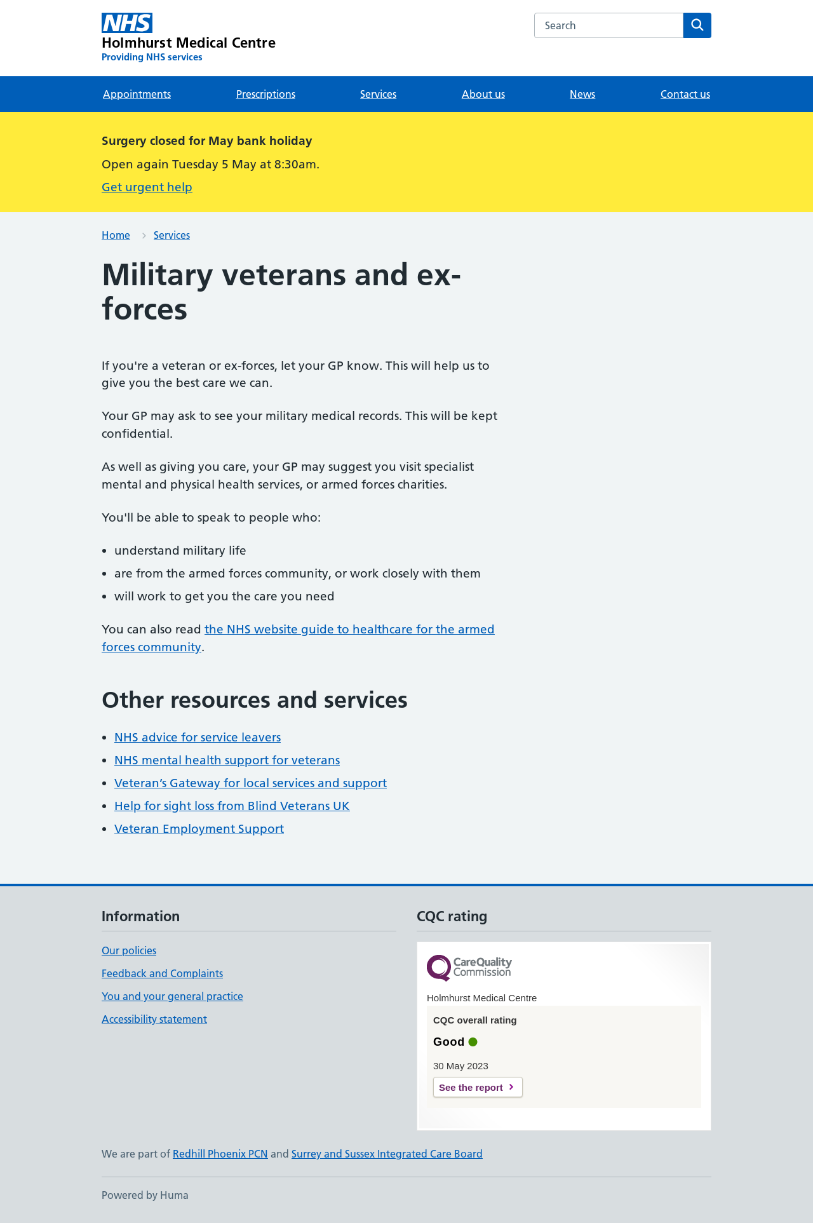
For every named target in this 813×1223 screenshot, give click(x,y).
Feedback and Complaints (162, 973)
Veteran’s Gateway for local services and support (250, 783)
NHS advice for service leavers (197, 737)
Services (378, 94)
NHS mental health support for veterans (227, 760)
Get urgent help (147, 187)
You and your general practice (172, 996)
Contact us (685, 94)
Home (116, 235)
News (582, 94)
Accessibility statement (154, 1019)
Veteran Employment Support (199, 828)
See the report (471, 1087)
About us (483, 94)
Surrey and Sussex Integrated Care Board (387, 1153)
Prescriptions (265, 94)
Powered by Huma (145, 1195)
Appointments (137, 94)
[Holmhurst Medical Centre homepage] (189, 38)
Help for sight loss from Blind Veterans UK (232, 806)
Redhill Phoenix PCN (220, 1153)
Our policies (129, 950)
